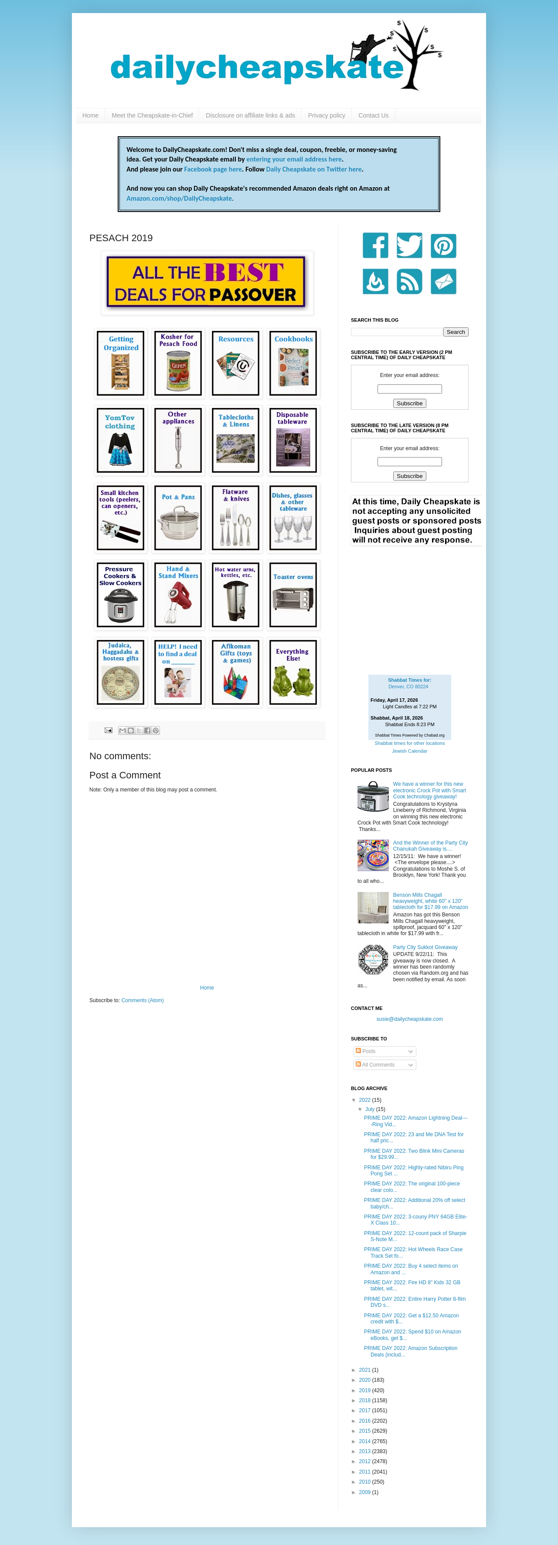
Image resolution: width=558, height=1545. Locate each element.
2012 (365, 1461)
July (370, 1109)
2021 (365, 1370)
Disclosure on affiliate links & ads (250, 115)
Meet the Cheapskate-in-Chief (152, 115)
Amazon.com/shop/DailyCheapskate (179, 198)
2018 (365, 1400)
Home (90, 115)
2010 (365, 1482)
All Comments (375, 1065)
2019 (365, 1390)
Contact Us (373, 115)
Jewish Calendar (409, 751)
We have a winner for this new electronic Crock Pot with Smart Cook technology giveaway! (429, 790)
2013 (365, 1451)
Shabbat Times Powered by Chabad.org (410, 735)
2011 (365, 1472)
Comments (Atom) (142, 1000)
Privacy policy (327, 115)
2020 (365, 1380)
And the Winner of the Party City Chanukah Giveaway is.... (430, 846)
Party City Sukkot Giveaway (425, 947)
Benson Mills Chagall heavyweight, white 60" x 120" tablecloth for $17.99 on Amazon (430, 901)
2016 (365, 1421)
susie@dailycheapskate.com (410, 1019)
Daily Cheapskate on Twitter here (314, 169)
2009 (365, 1492)
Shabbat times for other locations (410, 743)
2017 (365, 1410)
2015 (365, 1431)
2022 (365, 1100)
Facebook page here (213, 169)
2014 (365, 1441)
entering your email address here (294, 159)
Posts (365, 1051)
